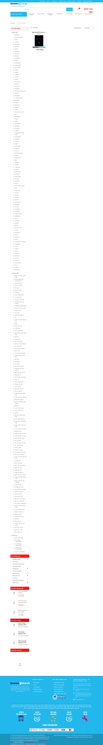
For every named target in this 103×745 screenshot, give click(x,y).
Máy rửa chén (16, 568)
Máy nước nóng (16, 571)
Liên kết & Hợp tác (71, 1)
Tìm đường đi (54, 1)
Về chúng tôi (42, 1)
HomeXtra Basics (17, 554)
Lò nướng (15, 573)
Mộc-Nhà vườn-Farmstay (18, 559)
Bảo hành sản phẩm (58, 682)
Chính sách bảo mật (58, 687)
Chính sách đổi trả (58, 684)
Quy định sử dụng (62, 1)
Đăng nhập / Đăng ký (87, 1)
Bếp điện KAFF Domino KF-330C (40, 27)
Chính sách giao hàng (59, 680)
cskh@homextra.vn (79, 695)
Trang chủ (12, 18)
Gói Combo (15, 557)
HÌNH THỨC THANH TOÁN (60, 689)
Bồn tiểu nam (16, 564)
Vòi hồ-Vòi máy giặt (17, 566)
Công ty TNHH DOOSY (28, 737)
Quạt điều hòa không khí (18, 575)
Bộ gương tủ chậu (17, 561)
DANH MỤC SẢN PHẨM (19, 13)
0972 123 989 (88, 6)
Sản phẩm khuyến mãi (17, 584)
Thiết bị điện (15, 578)
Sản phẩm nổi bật (16, 615)
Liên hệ (47, 1)
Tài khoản (79, 1)
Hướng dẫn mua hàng (59, 678)
